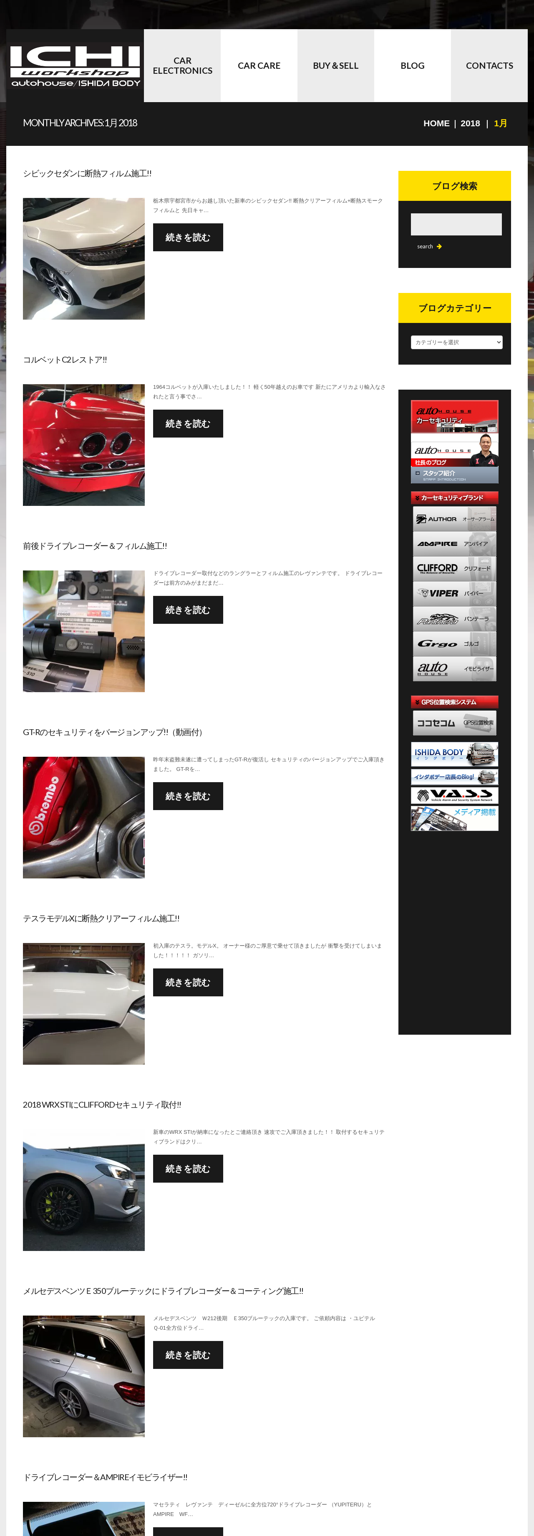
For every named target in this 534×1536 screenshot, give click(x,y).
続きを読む (188, 237)
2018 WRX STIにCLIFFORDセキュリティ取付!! (102, 1104)
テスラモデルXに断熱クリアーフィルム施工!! (101, 918)
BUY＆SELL (336, 65)
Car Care (259, 65)
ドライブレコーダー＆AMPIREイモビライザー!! (105, 1477)
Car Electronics (182, 65)
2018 (470, 123)
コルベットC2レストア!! (65, 359)
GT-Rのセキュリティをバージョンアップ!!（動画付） (115, 732)
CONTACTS (489, 65)
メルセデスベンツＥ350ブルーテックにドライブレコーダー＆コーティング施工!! (163, 1291)
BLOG (412, 65)
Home (436, 123)
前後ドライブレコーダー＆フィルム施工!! (94, 545)
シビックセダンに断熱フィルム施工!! (87, 173)
